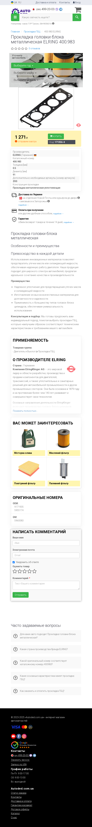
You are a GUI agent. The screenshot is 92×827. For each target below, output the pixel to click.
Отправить (20, 595)
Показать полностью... (25, 411)
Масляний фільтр (59, 453)
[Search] (77, 17)
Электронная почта (24, 550)
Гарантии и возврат (21, 805)
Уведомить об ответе (26, 562)
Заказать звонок (20, 760)
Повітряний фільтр (24, 483)
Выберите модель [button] (26, 80)
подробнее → (23, 205)
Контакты (64, 2)
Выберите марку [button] (25, 72)
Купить (56, 136)
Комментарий (21, 578)
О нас (14, 817)
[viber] (18, 736)
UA (14, 2)
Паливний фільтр (58, 483)
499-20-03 (43, 9)
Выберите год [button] (23, 65)
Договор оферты (20, 809)
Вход (76, 2)
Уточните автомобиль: (19, 56)
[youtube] (13, 736)
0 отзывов (34, 48)
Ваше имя (18, 537)
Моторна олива (23, 453)
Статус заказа (18, 793)
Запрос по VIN (18, 764)
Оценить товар (21, 566)
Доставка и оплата (46, 2)
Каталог (15, 813)
